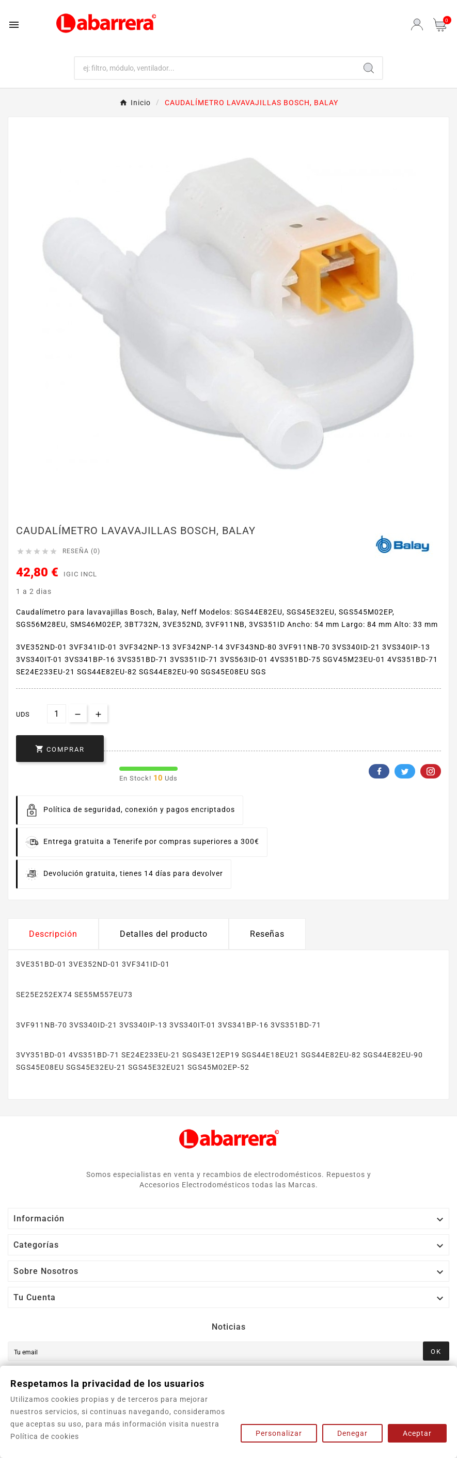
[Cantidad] (56, 713)
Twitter (405, 771)
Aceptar (417, 1433)
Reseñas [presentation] (267, 934)
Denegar (352, 1433)
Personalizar (279, 1433)
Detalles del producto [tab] (164, 934)
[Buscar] (215, 68)
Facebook (379, 771)
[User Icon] (417, 24)
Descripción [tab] (53, 934)
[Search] (369, 68)
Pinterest (430, 771)
